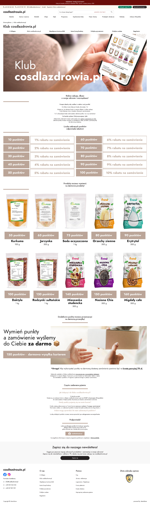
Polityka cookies (117, 31)
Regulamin (136, 31)
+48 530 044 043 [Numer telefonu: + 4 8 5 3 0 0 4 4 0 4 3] (8, 7)
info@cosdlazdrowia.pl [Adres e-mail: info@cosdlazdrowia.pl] (33, 7)
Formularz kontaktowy (9, 478)
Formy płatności (80, 485)
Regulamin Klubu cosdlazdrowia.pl (56, 7)
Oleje (46, 17)
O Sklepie (12, 31)
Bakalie (11, 17)
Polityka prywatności (97, 31)
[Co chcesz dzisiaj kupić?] (86, 12)
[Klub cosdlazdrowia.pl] (20, 22)
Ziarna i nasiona (24, 17)
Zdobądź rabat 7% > (125, 7)
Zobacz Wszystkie (135, 17)
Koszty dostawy (80, 489)
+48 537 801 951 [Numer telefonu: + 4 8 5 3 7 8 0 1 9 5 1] (20, 7)
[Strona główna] (7, 22)
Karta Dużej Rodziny (77, 31)
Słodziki (36, 17)
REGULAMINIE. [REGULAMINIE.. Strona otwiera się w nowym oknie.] (95, 438)
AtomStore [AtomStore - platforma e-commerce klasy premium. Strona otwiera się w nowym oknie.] (144, 501)
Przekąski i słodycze (108, 17)
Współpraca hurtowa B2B (57, 31)
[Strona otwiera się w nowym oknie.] (75, 433)
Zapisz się (75, 458)
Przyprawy (64, 17)
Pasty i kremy (93, 17)
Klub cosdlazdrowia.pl (34, 31)
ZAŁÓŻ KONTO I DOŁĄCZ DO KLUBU (75, 125)
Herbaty (122, 17)
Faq (77, 475)
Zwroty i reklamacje (81, 478)
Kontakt (44, 7)
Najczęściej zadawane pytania (84, 492)
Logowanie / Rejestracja (82, 482)
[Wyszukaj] (111, 12)
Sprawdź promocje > (140, 7)
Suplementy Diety (78, 17)
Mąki (54, 17)
